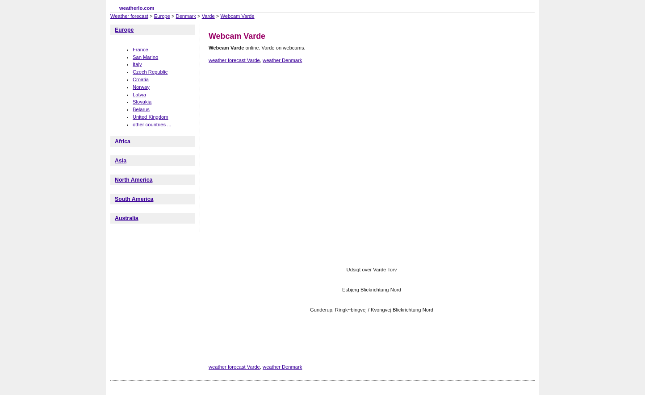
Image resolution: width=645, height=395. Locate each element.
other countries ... (152, 124)
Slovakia (142, 101)
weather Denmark (282, 60)
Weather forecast (129, 16)
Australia (126, 218)
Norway (141, 87)
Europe (162, 16)
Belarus (141, 109)
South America (134, 199)
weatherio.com (136, 8)
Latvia (139, 94)
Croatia (141, 79)
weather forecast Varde (234, 60)
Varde (208, 16)
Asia (120, 161)
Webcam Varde (237, 16)
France (140, 49)
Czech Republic (150, 72)
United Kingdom (150, 117)
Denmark (186, 16)
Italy (137, 64)
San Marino (145, 57)
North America (133, 180)
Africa (122, 141)
